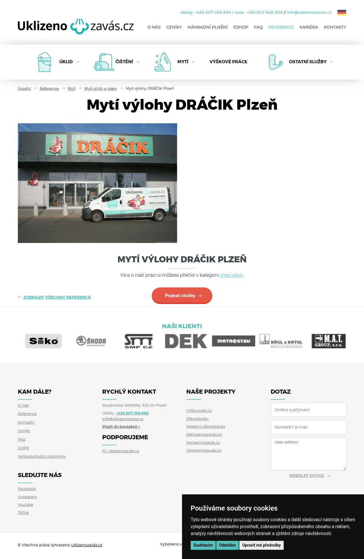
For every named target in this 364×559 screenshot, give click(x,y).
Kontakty (335, 27)
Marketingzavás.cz (203, 442)
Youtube (25, 504)
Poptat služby (180, 295)
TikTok (23, 512)
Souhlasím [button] (203, 545)
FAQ (258, 27)
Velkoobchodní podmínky (42, 456)
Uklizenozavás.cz (86, 545)
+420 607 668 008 (264, 12)
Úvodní (24, 88)
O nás (154, 27)
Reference (281, 27)
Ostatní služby (308, 62)
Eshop (241, 27)
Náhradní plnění (207, 27)
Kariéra (308, 27)
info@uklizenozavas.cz (309, 12)
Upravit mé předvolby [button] (261, 545)
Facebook (27, 488)
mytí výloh (231, 275)
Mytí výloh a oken (100, 88)
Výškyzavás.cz (199, 410)
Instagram (27, 496)
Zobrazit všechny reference (57, 297)
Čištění (124, 62)
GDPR (23, 448)
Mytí (182, 62)
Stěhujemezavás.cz (204, 434)
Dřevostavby (197, 418)
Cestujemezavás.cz (203, 450)
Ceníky (174, 27)
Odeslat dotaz (306, 475)
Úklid (66, 62)
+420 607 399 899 (213, 12)
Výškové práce (228, 62)
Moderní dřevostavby (205, 426)
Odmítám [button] (227, 545)
